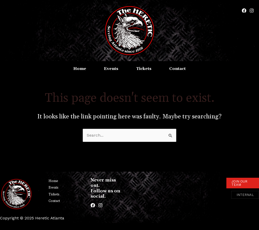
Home (53, 181)
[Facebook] (244, 10)
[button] (242, 183)
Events (53, 188)
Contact (54, 201)
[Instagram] (251, 10)
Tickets (54, 194)
